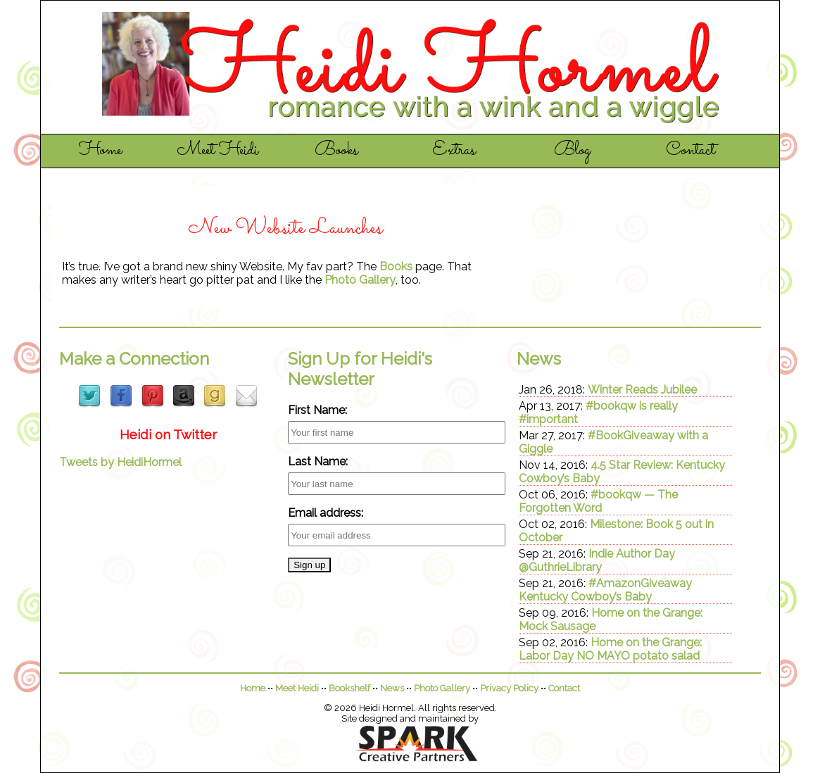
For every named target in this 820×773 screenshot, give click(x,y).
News (392, 688)
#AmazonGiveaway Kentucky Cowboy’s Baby (605, 590)
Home (100, 150)
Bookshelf (349, 688)
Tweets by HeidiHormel (120, 462)
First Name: (317, 410)
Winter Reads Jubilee (642, 389)
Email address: (325, 513)
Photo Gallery (360, 280)
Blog (572, 150)
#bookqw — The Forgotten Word (598, 501)
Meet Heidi (217, 150)
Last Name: (318, 461)
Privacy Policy (509, 688)
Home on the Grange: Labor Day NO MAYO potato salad (610, 649)
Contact (690, 150)
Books (336, 150)
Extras (454, 150)
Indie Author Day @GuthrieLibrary (597, 560)
